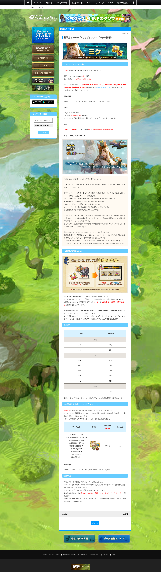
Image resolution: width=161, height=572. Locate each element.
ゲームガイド (43, 88)
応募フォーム (115, 555)
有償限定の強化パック (103, 87)
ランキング (100, 3)
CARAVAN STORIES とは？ (43, 80)
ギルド (89, 3)
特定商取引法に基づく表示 (69, 555)
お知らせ (49, 3)
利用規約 (45, 555)
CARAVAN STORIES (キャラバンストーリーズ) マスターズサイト (43, 18)
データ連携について (43, 73)
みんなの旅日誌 (77, 3)
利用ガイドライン (82, 555)
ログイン (43, 65)
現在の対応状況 (122, 3)
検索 (44, 132)
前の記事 (65, 514)
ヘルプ (110, 3)
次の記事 (125, 514)
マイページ (37, 3)
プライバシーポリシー (55, 555)
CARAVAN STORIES (80, 567)
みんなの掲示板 (61, 3)
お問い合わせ (106, 555)
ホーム (32, 7)
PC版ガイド (43, 58)
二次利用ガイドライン (95, 555)
